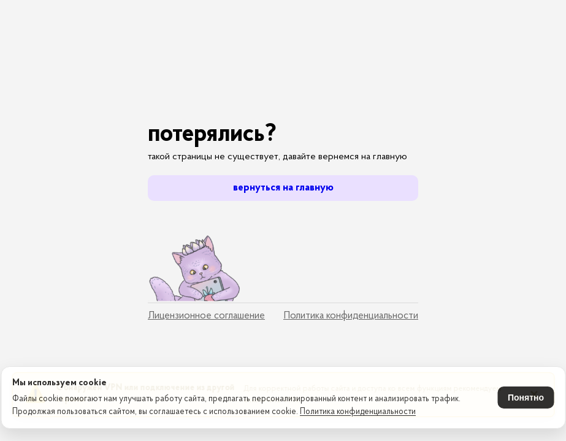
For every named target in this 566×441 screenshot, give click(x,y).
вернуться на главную (283, 188)
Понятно (526, 397)
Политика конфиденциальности (358, 412)
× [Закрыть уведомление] (534, 338)
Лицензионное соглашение (206, 316)
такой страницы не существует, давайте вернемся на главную (277, 157)
